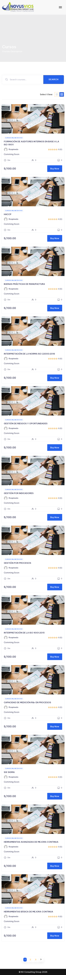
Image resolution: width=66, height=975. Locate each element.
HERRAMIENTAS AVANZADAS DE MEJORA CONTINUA (31, 842)
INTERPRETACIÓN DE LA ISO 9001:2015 (24, 632)
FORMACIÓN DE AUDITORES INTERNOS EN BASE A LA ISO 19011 (31, 143)
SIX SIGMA (9, 772)
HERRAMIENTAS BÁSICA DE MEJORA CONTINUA (28, 911)
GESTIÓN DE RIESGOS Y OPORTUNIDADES (25, 423)
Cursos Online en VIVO (14, 138)
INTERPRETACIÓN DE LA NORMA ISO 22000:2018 (29, 353)
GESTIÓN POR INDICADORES (19, 493)
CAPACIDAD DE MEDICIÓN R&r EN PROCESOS (27, 702)
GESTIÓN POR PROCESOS (17, 563)
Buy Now (54, 168)
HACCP (7, 214)
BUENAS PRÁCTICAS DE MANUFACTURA (24, 284)
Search (54, 79)
